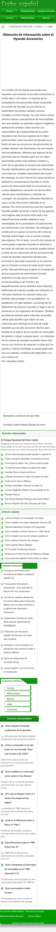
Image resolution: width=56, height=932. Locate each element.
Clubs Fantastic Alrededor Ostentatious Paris (27, 458)
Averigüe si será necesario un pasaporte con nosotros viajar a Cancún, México (19, 649)
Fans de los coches (34, 911)
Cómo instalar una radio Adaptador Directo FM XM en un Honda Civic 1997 (27, 523)
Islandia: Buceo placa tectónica (20, 472)
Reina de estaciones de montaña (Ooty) (15, 660)
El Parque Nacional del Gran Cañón (19, 440)
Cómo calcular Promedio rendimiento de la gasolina (17, 728)
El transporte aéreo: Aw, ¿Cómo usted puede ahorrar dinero (26, 464)
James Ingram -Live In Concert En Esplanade (19, 670)
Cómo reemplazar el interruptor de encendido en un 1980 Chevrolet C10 (20, 869)
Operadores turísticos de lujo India (21, 415)
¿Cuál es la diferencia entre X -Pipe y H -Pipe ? (19, 822)
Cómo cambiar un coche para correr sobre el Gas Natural (19, 773)
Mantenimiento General (11, 916)
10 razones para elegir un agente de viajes (25, 467)
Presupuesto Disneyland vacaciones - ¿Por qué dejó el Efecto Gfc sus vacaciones (18, 588)
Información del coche (21, 26)
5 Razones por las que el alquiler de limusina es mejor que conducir (18, 635)
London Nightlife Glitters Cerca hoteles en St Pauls (26, 491)
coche (39, 26)
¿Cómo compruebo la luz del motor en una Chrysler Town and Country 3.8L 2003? (18, 749)
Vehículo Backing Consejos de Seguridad (25, 527)
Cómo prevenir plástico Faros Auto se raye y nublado (26, 559)
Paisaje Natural (12, 494)
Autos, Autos (34, 916)
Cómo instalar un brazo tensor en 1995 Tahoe (27, 531)
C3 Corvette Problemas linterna (20, 549)
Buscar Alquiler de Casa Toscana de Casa (25, 503)
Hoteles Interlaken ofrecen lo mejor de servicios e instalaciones (23, 486)
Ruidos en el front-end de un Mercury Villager (27, 553)
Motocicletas (27, 18)
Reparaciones (28, 11)
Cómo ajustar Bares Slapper (19, 545)
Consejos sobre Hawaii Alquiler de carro (24, 424)
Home (9, 11)
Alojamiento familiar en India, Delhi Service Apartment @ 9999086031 (18, 622)
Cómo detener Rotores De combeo (22, 540)
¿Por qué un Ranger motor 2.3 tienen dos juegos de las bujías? (19, 798)
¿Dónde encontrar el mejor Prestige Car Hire (26, 476)
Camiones (12, 709)
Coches (9, 18)
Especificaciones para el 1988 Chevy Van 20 (19, 844)
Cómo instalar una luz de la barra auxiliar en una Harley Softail (26, 537)
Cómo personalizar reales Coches (17, 890)
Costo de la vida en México (18, 481)
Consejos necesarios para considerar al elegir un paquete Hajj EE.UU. (19, 574)
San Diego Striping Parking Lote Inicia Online (27, 499)
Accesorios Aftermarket (12, 911)
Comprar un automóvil (46, 11)
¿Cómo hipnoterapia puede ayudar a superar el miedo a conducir (27, 455)
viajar (50, 26)
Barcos (46, 18)
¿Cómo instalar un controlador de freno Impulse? (24, 519)
